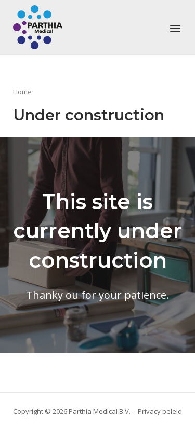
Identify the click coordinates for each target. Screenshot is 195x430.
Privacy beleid (160, 411)
